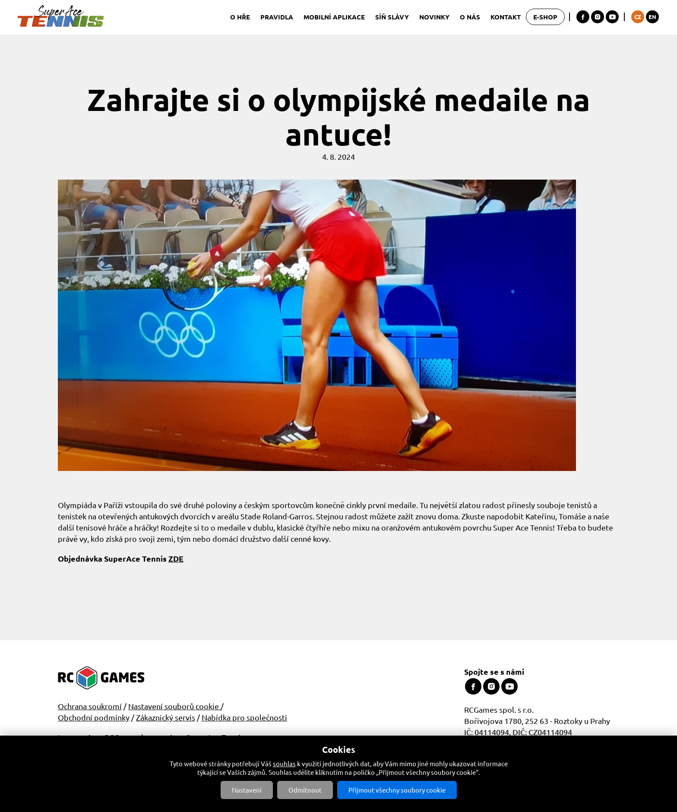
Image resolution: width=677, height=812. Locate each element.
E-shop (545, 17)
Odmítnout (305, 790)
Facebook (582, 16)
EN (652, 16)
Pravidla (276, 17)
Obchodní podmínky (94, 717)
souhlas (284, 763)
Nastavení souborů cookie (174, 706)
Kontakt (505, 17)
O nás (470, 17)
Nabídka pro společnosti (244, 717)
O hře (240, 17)
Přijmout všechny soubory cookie (397, 790)
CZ (637, 16)
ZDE (175, 558)
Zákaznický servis (165, 717)
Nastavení (247, 790)
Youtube (612, 16)
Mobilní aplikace (334, 17)
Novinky (434, 17)
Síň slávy (392, 17)
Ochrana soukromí (90, 706)
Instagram (597, 16)
